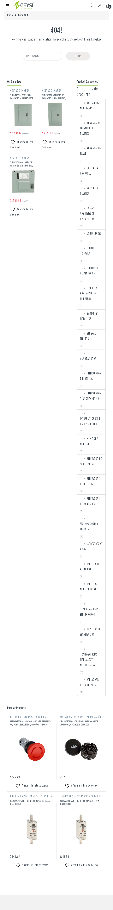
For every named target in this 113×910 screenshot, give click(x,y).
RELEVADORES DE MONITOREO (90, 501)
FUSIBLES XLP (16, 796)
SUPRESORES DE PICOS (91, 546)
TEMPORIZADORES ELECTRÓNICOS (89, 609)
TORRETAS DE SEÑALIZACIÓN (90, 631)
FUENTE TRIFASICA (87, 251)
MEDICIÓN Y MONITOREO (89, 441)
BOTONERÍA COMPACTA (89, 170)
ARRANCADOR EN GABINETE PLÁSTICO (90, 128)
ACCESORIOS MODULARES (89, 105)
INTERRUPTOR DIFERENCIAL (90, 376)
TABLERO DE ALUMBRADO (89, 566)
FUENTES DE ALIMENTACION (89, 271)
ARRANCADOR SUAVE (90, 151)
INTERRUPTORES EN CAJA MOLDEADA (90, 418)
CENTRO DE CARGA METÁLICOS (20, 92)
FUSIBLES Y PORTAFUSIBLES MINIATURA (88, 293)
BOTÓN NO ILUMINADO (21, 716)
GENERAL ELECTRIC (88, 336)
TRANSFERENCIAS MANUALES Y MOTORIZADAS (88, 656)
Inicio (10, 15)
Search (92, 5)
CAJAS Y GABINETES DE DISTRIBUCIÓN (87, 213)
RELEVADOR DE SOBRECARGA (91, 461)
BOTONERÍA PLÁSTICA (89, 191)
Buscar (78, 55)
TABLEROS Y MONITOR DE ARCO (89, 586)
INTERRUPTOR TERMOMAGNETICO (90, 396)
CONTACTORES (90, 233)
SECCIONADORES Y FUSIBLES (89, 524)
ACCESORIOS (66, 716)
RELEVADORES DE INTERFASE (90, 481)
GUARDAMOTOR (88, 356)
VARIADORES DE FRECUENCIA (89, 682)
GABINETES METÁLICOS (89, 316)
